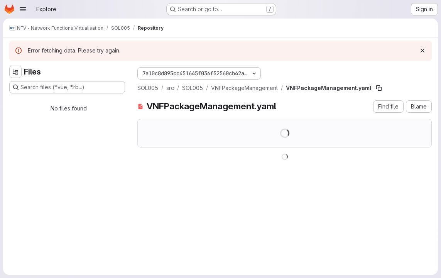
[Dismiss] (422, 50)
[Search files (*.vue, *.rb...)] (67, 87)
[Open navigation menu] (23, 9)
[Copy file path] (379, 88)
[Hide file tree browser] (15, 72)
